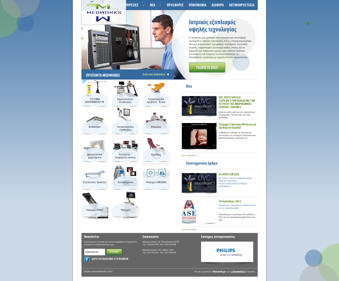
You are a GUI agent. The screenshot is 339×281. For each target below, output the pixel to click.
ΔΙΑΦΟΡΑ (217, 5)
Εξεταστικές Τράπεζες (94, 182)
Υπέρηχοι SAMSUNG (156, 182)
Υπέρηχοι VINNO (94, 210)
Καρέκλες (156, 154)
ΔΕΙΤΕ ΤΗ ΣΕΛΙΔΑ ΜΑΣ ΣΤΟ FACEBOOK (110, 259)
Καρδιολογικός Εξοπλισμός (125, 101)
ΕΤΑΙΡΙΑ (109, 5)
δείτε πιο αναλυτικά (154, 74)
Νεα (154, 5)
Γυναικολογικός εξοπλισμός (125, 128)
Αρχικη (92, 5)
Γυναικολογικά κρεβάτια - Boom (156, 101)
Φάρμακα (156, 127)
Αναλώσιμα (95, 127)
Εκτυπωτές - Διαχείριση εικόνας (125, 156)
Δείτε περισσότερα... (190, 156)
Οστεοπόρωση (125, 182)
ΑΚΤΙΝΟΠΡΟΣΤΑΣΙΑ (241, 5)
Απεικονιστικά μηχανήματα (94, 156)
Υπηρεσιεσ (133, 5)
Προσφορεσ (175, 5)
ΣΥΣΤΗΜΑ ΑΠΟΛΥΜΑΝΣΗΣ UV (94, 101)
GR (305, 23)
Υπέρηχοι (125, 210)
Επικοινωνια (197, 5)
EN (310, 23)
